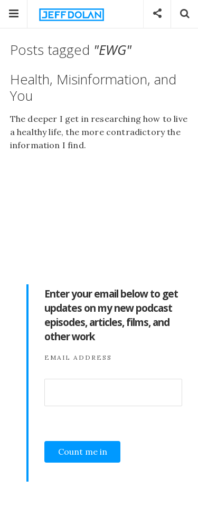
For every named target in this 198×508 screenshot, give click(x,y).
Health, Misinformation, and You (93, 87)
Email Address (78, 357)
